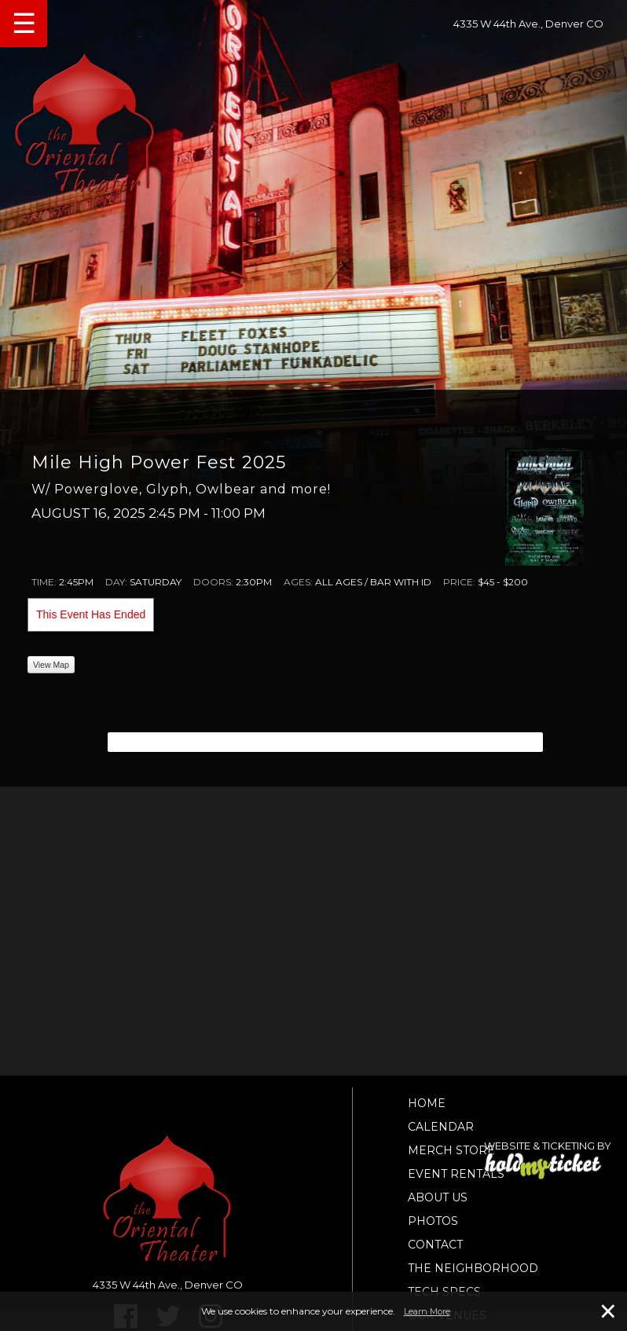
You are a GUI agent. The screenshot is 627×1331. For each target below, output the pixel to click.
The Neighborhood (473, 1268)
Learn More (427, 1311)
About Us (438, 1197)
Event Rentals (456, 1174)
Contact (435, 1245)
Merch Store (451, 1150)
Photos (433, 1221)
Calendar (441, 1127)
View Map (51, 664)
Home (427, 1103)
